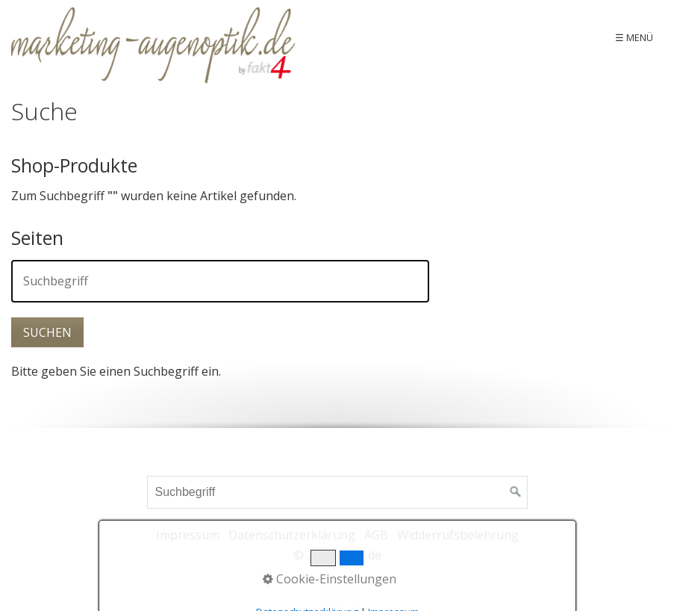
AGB (376, 535)
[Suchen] (516, 492)
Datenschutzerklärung (291, 535)
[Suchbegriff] (337, 492)
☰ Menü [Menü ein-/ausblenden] (634, 37)
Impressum (187, 535)
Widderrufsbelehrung (458, 535)
